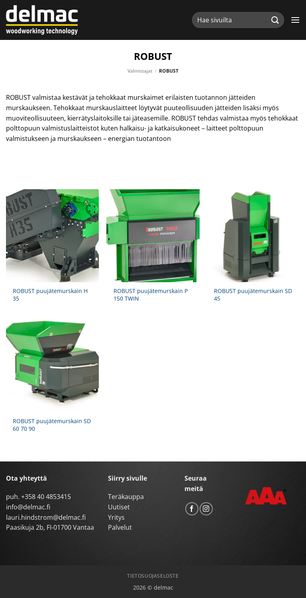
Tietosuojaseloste (152, 575)
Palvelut (120, 527)
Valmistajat (140, 70)
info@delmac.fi (28, 507)
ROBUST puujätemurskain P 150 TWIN (151, 294)
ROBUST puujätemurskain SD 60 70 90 (52, 425)
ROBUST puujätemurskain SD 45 (253, 294)
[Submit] (275, 20)
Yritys (116, 517)
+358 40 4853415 (46, 496)
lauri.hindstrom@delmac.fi (46, 517)
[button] (295, 20)
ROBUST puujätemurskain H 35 (50, 294)
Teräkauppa (126, 496)
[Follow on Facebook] (191, 508)
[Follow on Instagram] (206, 508)
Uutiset (119, 507)
